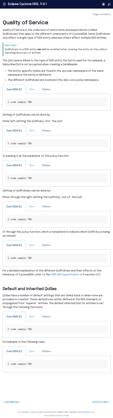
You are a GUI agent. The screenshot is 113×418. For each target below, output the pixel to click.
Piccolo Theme (63, 416)
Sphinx (86, 412)
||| (4, 4)
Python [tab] (46, 89)
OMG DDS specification (65, 274)
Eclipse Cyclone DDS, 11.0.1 (27, 4)
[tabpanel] (56, 102)
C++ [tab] (32, 89)
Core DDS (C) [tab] (14, 89)
